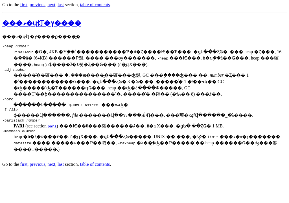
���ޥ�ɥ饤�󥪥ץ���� (41, 23)
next (51, 4)
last (61, 4)
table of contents (95, 4)
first (24, 4)
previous (37, 4)
